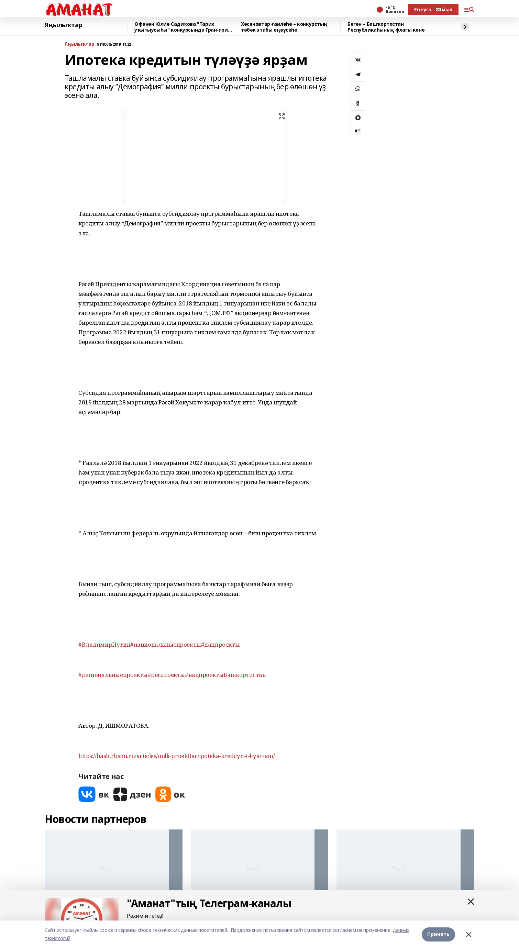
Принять (438, 934)
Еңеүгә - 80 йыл (433, 9)
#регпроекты (166, 675)
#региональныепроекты (113, 675)
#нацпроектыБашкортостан (225, 675)
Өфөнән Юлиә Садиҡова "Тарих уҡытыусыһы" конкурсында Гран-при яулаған (181, 27)
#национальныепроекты (165, 644)
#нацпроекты (220, 644)
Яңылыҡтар (63, 25)
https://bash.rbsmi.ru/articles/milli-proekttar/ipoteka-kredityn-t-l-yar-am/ (176, 756)
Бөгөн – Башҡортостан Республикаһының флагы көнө (385, 27)
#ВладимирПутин (104, 644)
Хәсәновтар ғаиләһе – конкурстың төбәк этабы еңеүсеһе (284, 27)
